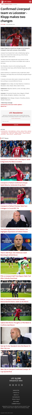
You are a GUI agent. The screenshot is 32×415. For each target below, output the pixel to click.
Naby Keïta (11, 133)
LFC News (4, 138)
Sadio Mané (3, 134)
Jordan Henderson (13, 132)
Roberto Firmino (26, 133)
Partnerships (16, 397)
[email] (16, 121)
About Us (16, 395)
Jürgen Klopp (21, 132)
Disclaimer (16, 401)
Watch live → (4, 106)
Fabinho (29, 131)
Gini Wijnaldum (4, 132)
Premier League (18, 133)
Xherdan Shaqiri (17, 134)
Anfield (18, 131)
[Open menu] (30, 1)
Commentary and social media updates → (12, 104)
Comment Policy (16, 403)
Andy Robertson (12, 131)
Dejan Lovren (24, 131)
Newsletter (16, 390)
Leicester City (28, 132)
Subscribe (16, 124)
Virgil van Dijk (10, 134)
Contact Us (16, 392)
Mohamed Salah (4, 133)
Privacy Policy (16, 399)
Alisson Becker (4, 131)
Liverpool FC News (8, 4)
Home (2, 4)
